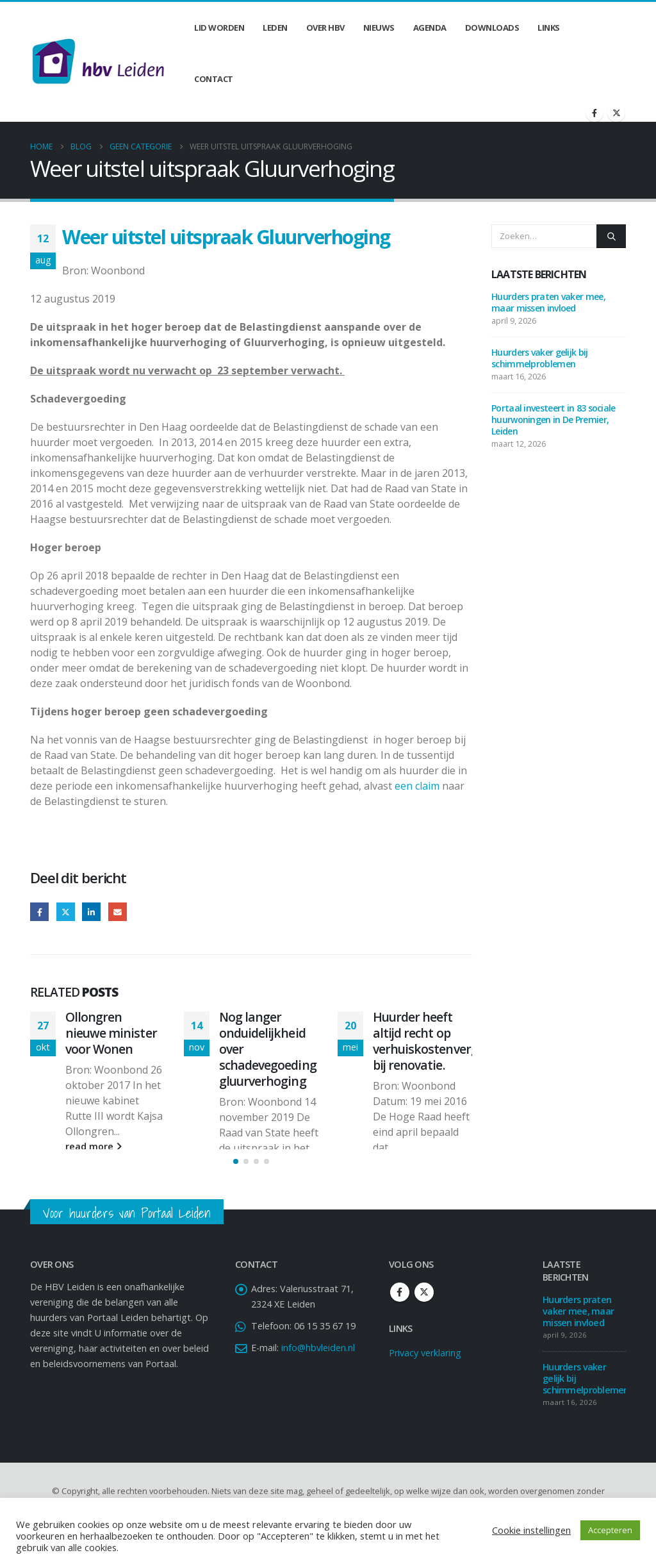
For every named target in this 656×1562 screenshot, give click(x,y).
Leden (275, 27)
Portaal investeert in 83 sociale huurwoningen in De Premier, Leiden (553, 419)
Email (117, 911)
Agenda (430, 27)
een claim (417, 786)
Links (548, 27)
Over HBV (325, 27)
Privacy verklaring (425, 1381)
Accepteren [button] (610, 1530)
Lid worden (219, 27)
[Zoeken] (611, 235)
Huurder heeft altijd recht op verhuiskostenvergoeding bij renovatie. (444, 1041)
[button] (236, 1189)
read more (93, 1146)
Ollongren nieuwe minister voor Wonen (111, 1033)
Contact (213, 79)
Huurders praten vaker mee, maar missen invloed (548, 302)
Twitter (65, 911)
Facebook (39, 911)
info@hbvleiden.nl (318, 1376)
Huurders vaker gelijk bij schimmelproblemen (539, 358)
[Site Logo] (98, 61)
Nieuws (379, 27)
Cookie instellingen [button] (531, 1530)
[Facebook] (594, 113)
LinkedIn (91, 911)
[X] (616, 113)
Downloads (492, 27)
